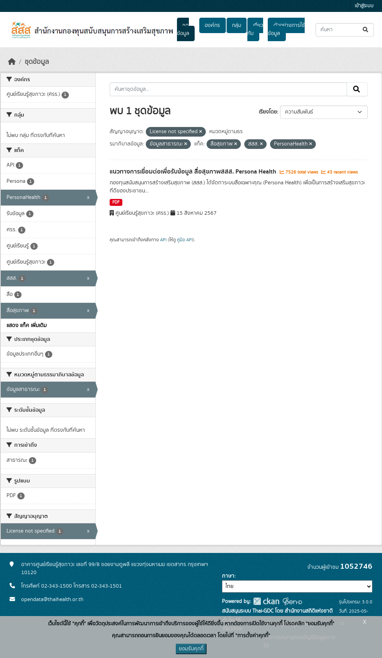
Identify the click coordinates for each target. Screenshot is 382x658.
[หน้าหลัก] (12, 62)
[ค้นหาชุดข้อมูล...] (344, 30)
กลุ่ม (236, 25)
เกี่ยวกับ (255, 29)
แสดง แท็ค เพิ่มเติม (27, 325)
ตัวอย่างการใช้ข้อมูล (286, 29)
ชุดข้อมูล (183, 29)
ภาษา (228, 576)
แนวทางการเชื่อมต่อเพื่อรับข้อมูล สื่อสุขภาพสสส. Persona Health (194, 172)
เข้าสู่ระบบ (364, 6)
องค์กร (212, 25)
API (163, 239)
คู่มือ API (185, 239)
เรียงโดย (268, 112)
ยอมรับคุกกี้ (191, 649)
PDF (116, 202)
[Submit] (366, 30)
